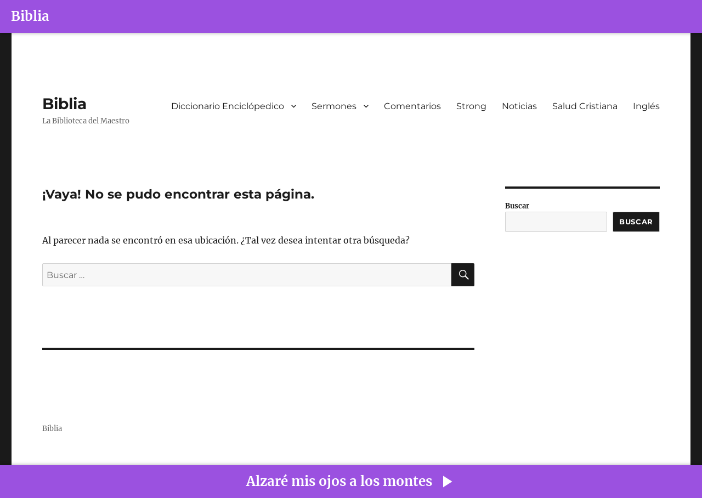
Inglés (646, 106)
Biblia (30, 16)
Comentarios (412, 106)
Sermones (334, 106)
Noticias (519, 106)
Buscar (517, 206)
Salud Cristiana (585, 106)
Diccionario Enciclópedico (227, 106)
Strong (471, 106)
